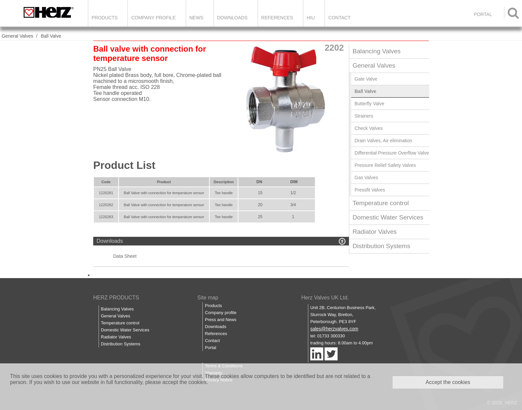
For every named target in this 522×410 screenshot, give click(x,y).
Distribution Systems (381, 245)
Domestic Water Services (388, 217)
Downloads (232, 17)
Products (105, 17)
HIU (311, 17)
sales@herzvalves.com (334, 328)
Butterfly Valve (369, 103)
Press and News (220, 319)
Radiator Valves (375, 231)
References (277, 17)
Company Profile (153, 17)
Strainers (364, 116)
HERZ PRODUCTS (116, 297)
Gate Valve (366, 79)
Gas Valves (366, 177)
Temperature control (381, 203)
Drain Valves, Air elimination (383, 140)
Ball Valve (51, 36)
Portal (210, 347)
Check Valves (369, 128)
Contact (339, 17)
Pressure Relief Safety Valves (385, 165)
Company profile (220, 312)
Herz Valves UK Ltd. (325, 297)
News (196, 17)
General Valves (17, 36)
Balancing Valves (376, 51)
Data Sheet (124, 256)
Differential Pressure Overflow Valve (392, 153)
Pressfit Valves (370, 190)
